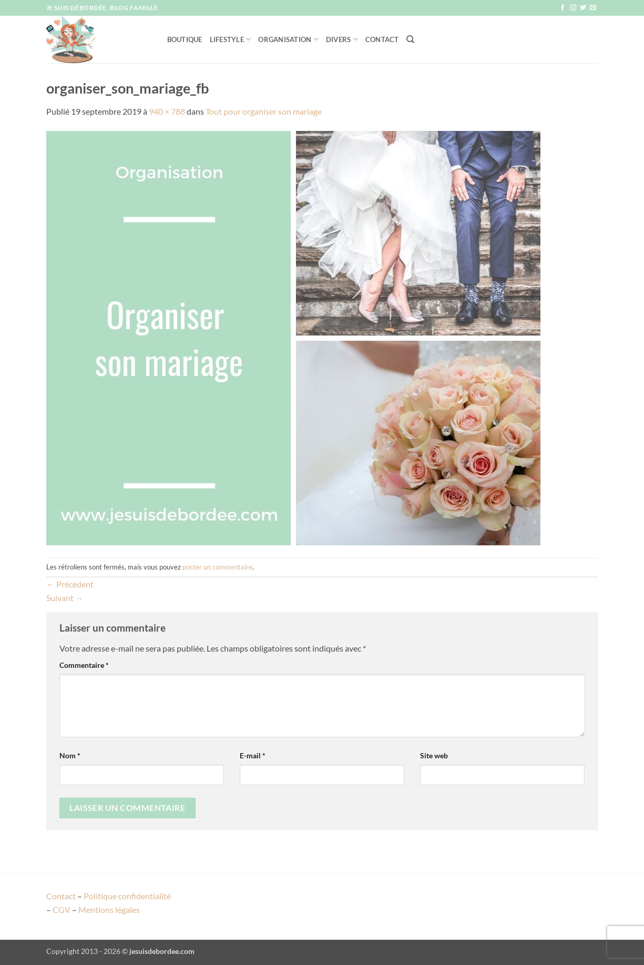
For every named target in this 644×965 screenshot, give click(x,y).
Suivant (65, 598)
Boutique (184, 39)
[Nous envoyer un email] (593, 8)
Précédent (70, 584)
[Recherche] (410, 39)
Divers (342, 39)
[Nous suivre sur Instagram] (573, 8)
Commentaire (84, 665)
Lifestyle (230, 39)
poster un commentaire (217, 567)
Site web (434, 755)
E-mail (252, 755)
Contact (382, 39)
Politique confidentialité (127, 896)
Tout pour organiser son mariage (264, 111)
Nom (69, 755)
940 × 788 (167, 111)
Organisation (288, 39)
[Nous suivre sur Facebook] (562, 8)
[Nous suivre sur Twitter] (583, 8)
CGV (61, 910)
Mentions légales (109, 910)
